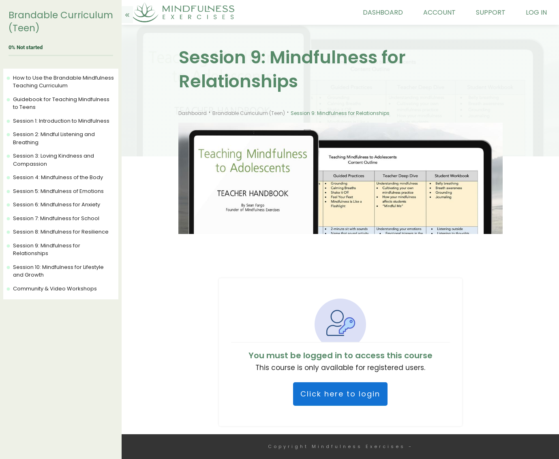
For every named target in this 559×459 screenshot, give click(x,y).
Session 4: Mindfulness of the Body (58, 177)
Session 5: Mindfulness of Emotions (58, 191)
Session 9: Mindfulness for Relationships (46, 250)
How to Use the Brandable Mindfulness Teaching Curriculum (63, 82)
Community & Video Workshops (55, 288)
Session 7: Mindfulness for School (56, 218)
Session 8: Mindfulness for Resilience (61, 232)
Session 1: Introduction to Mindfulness (61, 121)
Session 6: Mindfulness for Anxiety (56, 204)
